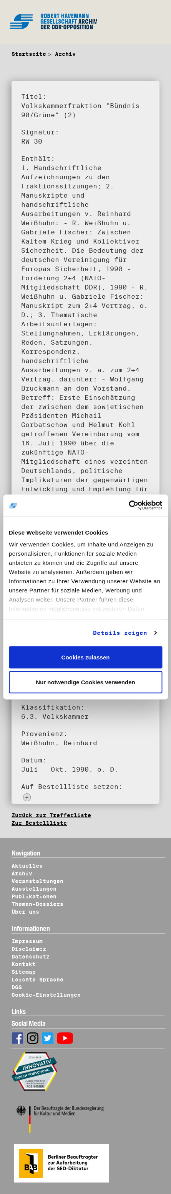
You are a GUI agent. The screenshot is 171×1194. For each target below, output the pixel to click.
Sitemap (24, 972)
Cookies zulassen (85, 657)
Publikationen (34, 896)
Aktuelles (27, 866)
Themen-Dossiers (37, 904)
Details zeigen (120, 633)
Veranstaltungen (37, 881)
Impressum (27, 941)
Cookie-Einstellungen (46, 995)
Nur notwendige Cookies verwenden (85, 682)
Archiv (65, 54)
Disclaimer (29, 949)
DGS (17, 987)
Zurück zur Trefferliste (51, 815)
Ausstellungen (34, 889)
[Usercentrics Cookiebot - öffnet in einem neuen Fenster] (128, 505)
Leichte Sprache (37, 979)
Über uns (25, 912)
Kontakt (24, 964)
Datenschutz (31, 957)
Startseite (29, 54)
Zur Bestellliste (39, 823)
